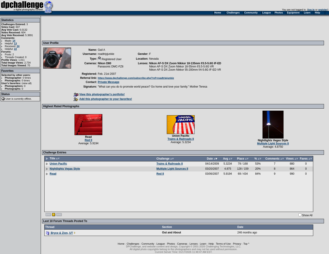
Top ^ (246, 243)
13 (15, 43)
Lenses (194, 243)
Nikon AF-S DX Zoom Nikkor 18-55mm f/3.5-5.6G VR (181, 66)
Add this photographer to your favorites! (103, 99)
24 (18, 46)
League (161, 243)
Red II (88, 140)
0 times (27, 77)
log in (311, 9)
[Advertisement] (126, 28)
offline (27, 98)
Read (88, 137)
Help (211, 243)
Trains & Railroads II (180, 139)
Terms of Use (223, 243)
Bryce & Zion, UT (59, 233)
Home (121, 243)
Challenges (133, 243)
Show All (307, 215)
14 (14, 40)
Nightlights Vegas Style (273, 140)
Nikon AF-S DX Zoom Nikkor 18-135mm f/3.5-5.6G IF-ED (185, 63)
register (322, 9)
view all (27, 83)
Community (147, 243)
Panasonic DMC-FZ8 (110, 66)
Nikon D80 (104, 63)
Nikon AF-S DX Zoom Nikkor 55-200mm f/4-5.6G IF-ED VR (185, 69)
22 (15, 49)
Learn (203, 243)
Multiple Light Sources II (273, 143)
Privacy (237, 243)
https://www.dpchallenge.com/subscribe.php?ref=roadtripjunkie (136, 78)
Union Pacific (180, 135)
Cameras (182, 243)
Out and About (171, 232)
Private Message (108, 82)
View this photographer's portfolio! (99, 94)
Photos (171, 243)
